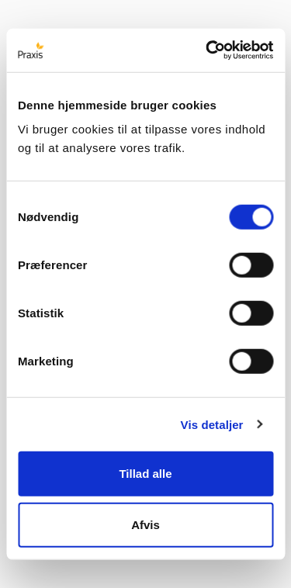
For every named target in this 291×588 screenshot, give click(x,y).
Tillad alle (145, 473)
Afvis (145, 524)
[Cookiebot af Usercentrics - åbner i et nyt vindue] (207, 50)
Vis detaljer (212, 424)
